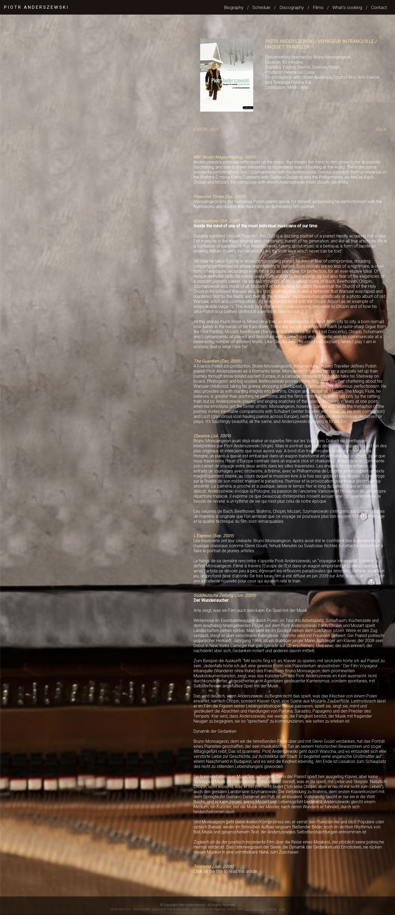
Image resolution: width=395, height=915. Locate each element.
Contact (379, 7)
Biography (233, 7)
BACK (381, 129)
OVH (282, 909)
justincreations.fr (255, 909)
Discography (291, 7)
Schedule (261, 7)
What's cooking (347, 7)
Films (318, 7)
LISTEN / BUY (206, 129)
